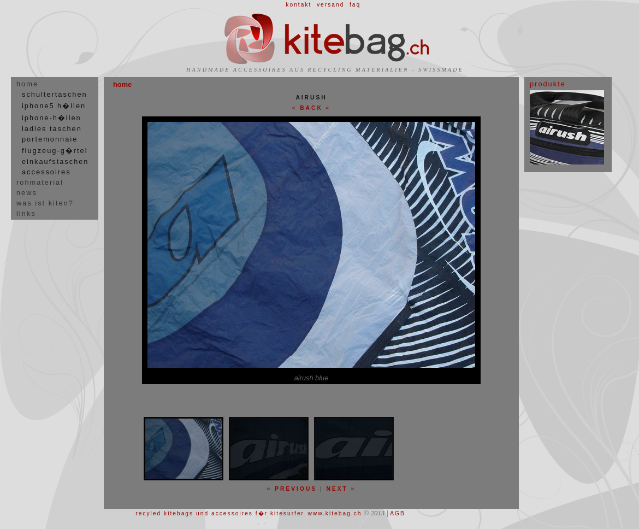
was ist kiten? (45, 203)
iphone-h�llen (51, 118)
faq (355, 5)
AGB (397, 513)
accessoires (46, 172)
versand (330, 5)
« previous (292, 489)
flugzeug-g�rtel (55, 150)
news (26, 193)
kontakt (298, 5)
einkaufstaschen (55, 161)
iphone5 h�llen (54, 106)
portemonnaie (50, 139)
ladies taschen (52, 129)
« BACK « (311, 108)
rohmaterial (39, 182)
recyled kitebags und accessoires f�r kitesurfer (219, 513)
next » (341, 489)
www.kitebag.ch (334, 513)
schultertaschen (54, 94)
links (26, 213)
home (27, 84)
